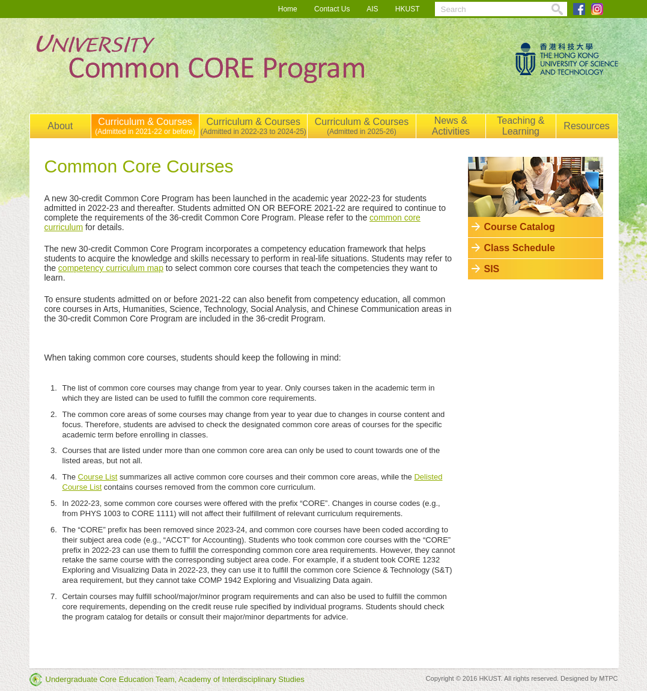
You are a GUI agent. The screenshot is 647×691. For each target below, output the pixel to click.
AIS (372, 9)
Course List (98, 476)
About (60, 126)
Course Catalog (519, 227)
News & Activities (451, 125)
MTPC (608, 678)
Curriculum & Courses (145, 126)
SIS (492, 269)
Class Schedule (519, 248)
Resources (586, 126)
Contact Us (332, 9)
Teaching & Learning (520, 125)
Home (287, 9)
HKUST (407, 9)
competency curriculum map (110, 268)
